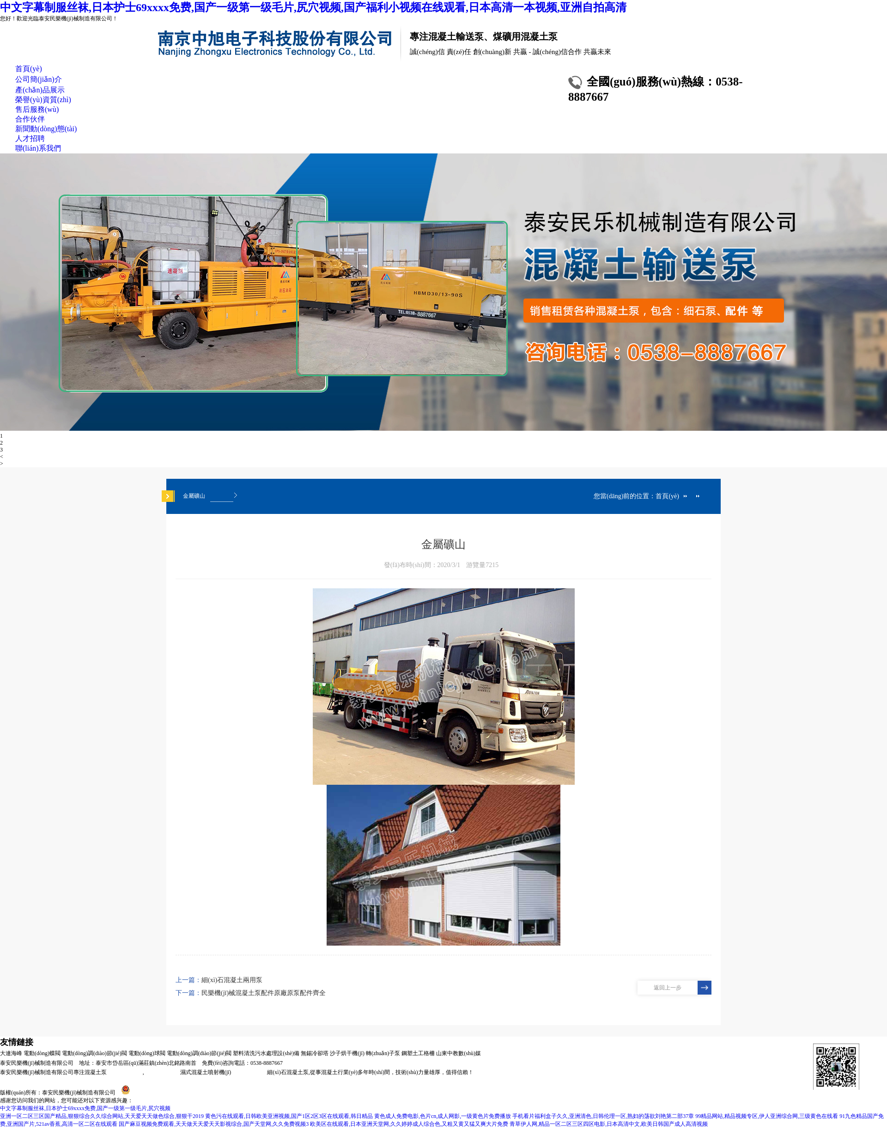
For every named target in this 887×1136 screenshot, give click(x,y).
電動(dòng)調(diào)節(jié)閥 (94, 1053)
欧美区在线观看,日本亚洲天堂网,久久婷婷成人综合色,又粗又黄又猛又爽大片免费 (409, 1124)
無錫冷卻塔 (314, 1053)
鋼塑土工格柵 (418, 1053)
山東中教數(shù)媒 (458, 1053)
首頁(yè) (28, 69)
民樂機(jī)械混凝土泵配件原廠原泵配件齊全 (263, 992)
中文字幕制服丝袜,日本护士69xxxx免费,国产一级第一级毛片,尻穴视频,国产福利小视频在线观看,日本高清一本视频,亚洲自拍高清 (313, 7)
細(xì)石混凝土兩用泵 (231, 980)
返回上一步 (667, 987)
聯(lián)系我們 (38, 148)
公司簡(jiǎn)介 (38, 79)
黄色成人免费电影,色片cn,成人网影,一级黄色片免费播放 (442, 1116)
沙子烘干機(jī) (347, 1053)
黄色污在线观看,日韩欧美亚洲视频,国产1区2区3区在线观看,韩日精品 (289, 1116)
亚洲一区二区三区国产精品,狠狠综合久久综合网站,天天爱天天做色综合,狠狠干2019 (102, 1116)
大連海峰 (11, 1053)
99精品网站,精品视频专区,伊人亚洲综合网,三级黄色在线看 (766, 1116)
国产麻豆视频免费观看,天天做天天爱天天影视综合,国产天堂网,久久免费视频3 (214, 1124)
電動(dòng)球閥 (146, 1053)
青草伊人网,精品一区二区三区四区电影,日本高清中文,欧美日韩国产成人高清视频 (609, 1124)
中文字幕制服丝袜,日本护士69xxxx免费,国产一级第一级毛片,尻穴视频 (85, 1108)
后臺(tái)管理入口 (332, 1092)
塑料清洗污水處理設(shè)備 (266, 1053)
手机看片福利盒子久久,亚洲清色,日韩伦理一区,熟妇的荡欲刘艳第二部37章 (603, 1116)
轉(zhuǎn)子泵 (383, 1053)
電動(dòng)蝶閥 (42, 1053)
